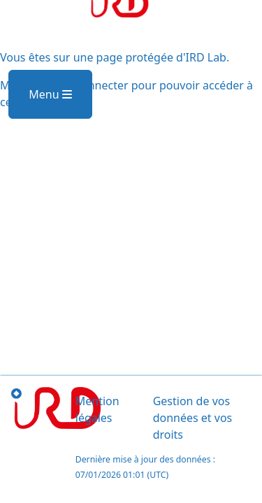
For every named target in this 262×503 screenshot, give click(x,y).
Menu (50, 94)
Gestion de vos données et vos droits (193, 417)
